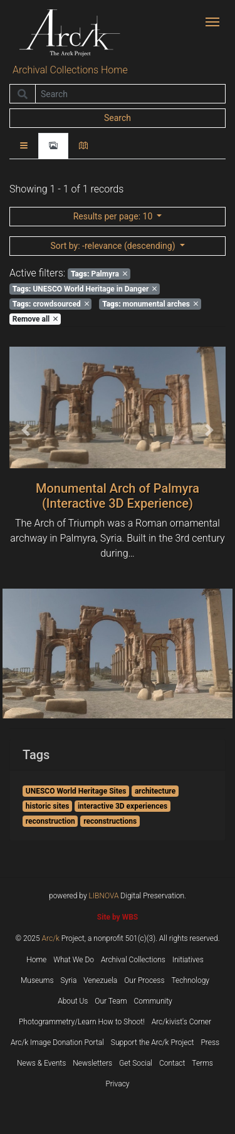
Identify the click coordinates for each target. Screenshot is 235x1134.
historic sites (48, 806)
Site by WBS (117, 917)
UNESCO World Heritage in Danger (85, 289)
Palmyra (99, 274)
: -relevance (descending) (113, 246)
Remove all (35, 319)
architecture (155, 791)
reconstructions (110, 821)
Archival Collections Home (70, 70)
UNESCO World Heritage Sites (76, 791)
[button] (25, 430)
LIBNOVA (104, 895)
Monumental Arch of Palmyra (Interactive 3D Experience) (117, 496)
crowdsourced (51, 304)
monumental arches (150, 304)
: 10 (114, 216)
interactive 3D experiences (122, 806)
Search (117, 118)
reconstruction (50, 821)
